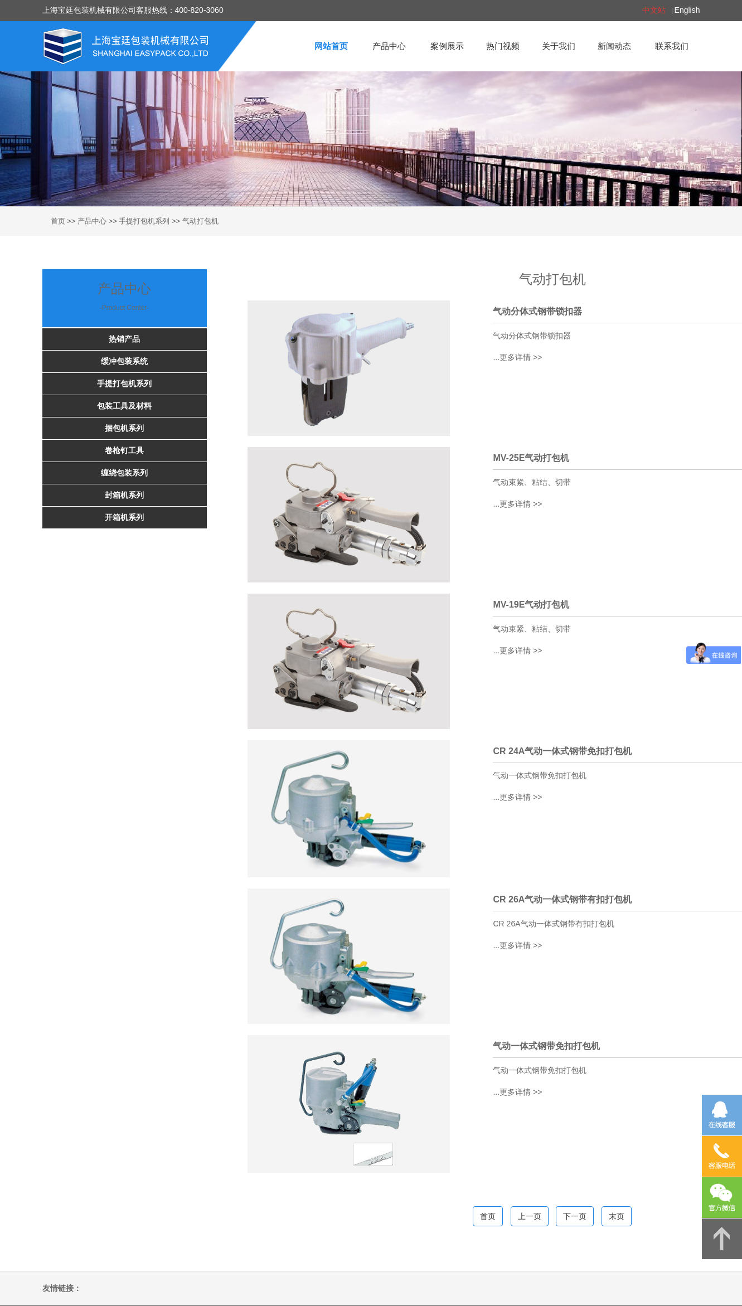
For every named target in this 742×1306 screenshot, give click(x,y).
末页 (616, 1216)
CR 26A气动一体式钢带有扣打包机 (553, 923)
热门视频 (503, 46)
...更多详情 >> (517, 357)
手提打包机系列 (144, 221)
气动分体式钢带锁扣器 (532, 335)
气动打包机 (200, 221)
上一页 (529, 1216)
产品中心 (389, 46)
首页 (58, 221)
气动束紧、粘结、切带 (532, 482)
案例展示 (447, 46)
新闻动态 (614, 46)
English (687, 10)
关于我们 (558, 46)
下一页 (574, 1216)
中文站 (654, 10)
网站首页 (331, 46)
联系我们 (671, 46)
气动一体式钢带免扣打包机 (539, 775)
